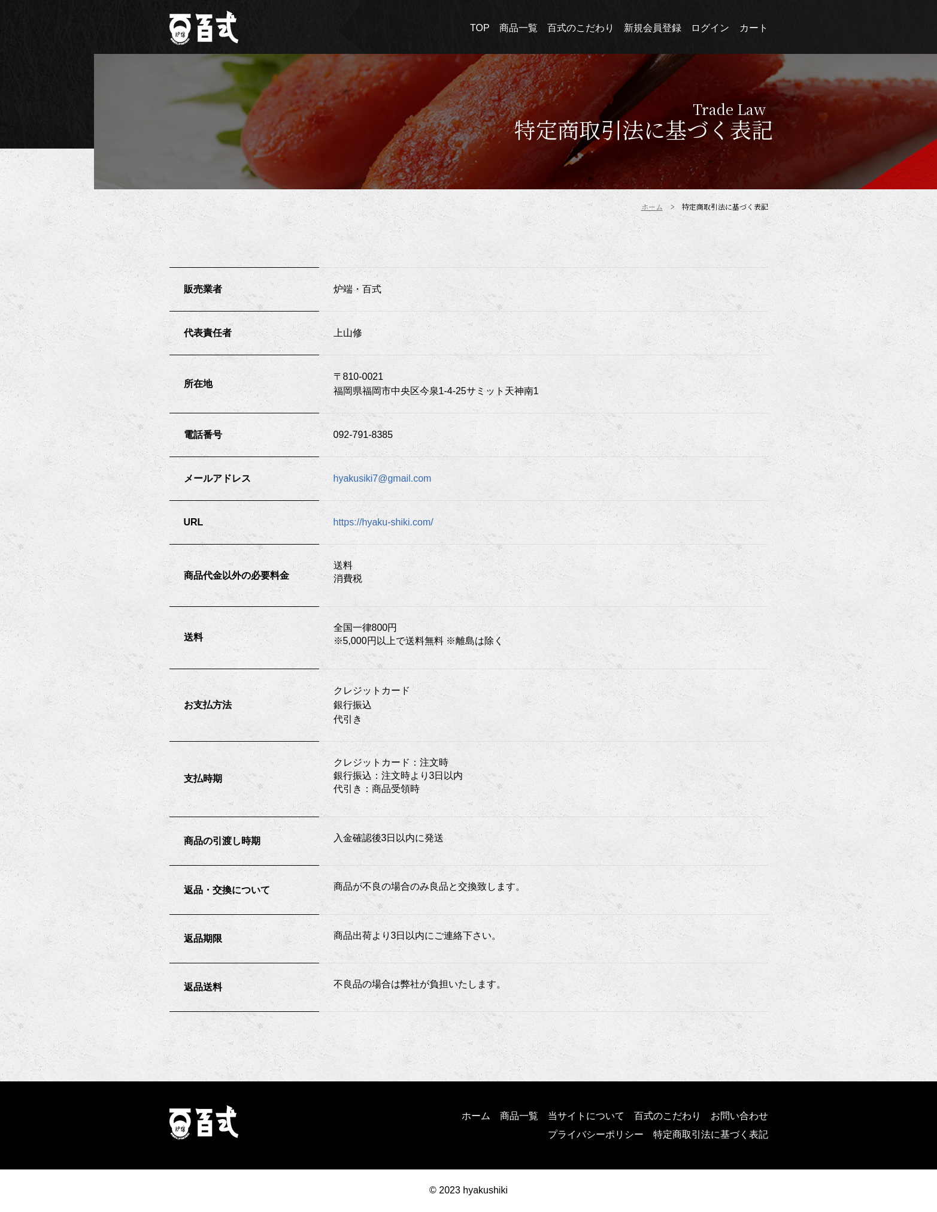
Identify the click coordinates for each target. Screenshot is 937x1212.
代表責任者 (208, 333)
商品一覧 (519, 1116)
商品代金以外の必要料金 (236, 575)
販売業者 (203, 289)
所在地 (198, 384)
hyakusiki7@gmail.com (382, 478)
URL (194, 522)
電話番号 (203, 435)
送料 (193, 637)
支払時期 (203, 778)
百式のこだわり (667, 1116)
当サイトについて (586, 1116)
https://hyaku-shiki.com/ (383, 522)
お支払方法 (208, 705)
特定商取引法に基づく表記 (710, 1134)
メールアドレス (217, 478)
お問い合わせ (739, 1116)
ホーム (476, 1116)
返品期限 (203, 938)
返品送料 (203, 987)
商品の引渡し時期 (222, 841)
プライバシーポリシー (596, 1134)
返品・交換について (227, 890)
